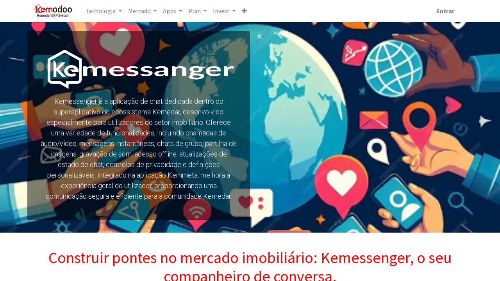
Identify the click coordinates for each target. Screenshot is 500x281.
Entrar (445, 11)
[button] (244, 11)
